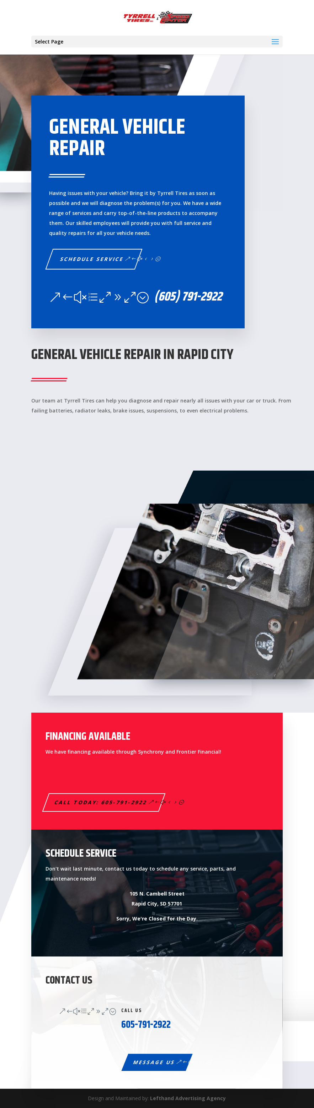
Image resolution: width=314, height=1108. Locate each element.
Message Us (154, 1062)
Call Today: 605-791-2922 (101, 802)
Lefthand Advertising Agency (188, 1098)
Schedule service (92, 259)
